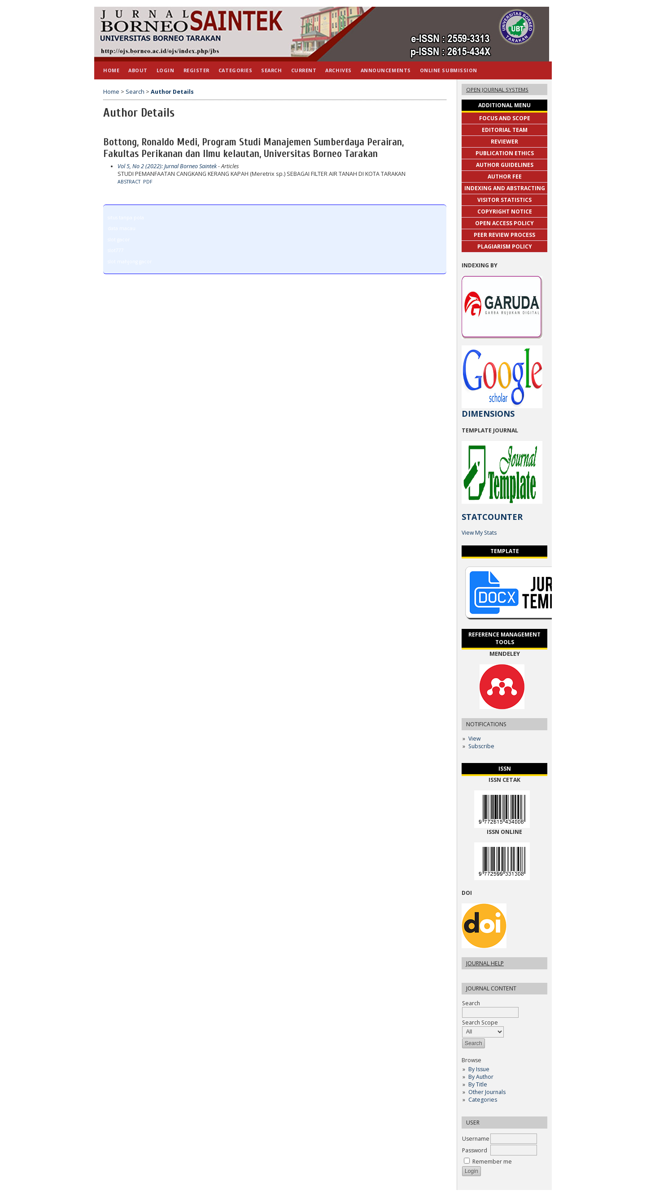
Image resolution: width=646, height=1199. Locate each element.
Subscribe (481, 746)
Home (111, 70)
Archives (338, 70)
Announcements (386, 70)
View (474, 738)
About (138, 70)
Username (475, 1138)
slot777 (116, 250)
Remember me (492, 1161)
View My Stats (479, 532)
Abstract (129, 182)
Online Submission (448, 70)
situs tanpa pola (126, 217)
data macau (121, 228)
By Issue (478, 1069)
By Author (480, 1077)
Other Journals (487, 1092)
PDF (148, 182)
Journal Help (485, 963)
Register (196, 70)
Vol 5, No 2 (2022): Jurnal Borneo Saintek (167, 166)
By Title (477, 1084)
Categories (482, 1099)
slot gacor (119, 239)
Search (271, 70)
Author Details (172, 92)
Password (474, 1150)
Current (304, 70)
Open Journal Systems (497, 89)
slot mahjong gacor (130, 261)
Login (166, 70)
